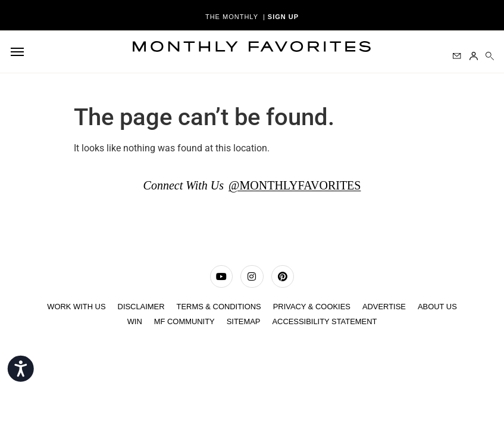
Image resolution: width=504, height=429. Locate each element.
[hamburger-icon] (19, 52)
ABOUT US (438, 306)
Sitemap (243, 320)
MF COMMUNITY (184, 320)
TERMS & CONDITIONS (218, 306)
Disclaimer (140, 306)
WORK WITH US (75, 306)
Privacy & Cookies (312, 306)
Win (134, 320)
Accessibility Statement (324, 320)
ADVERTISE (384, 306)
